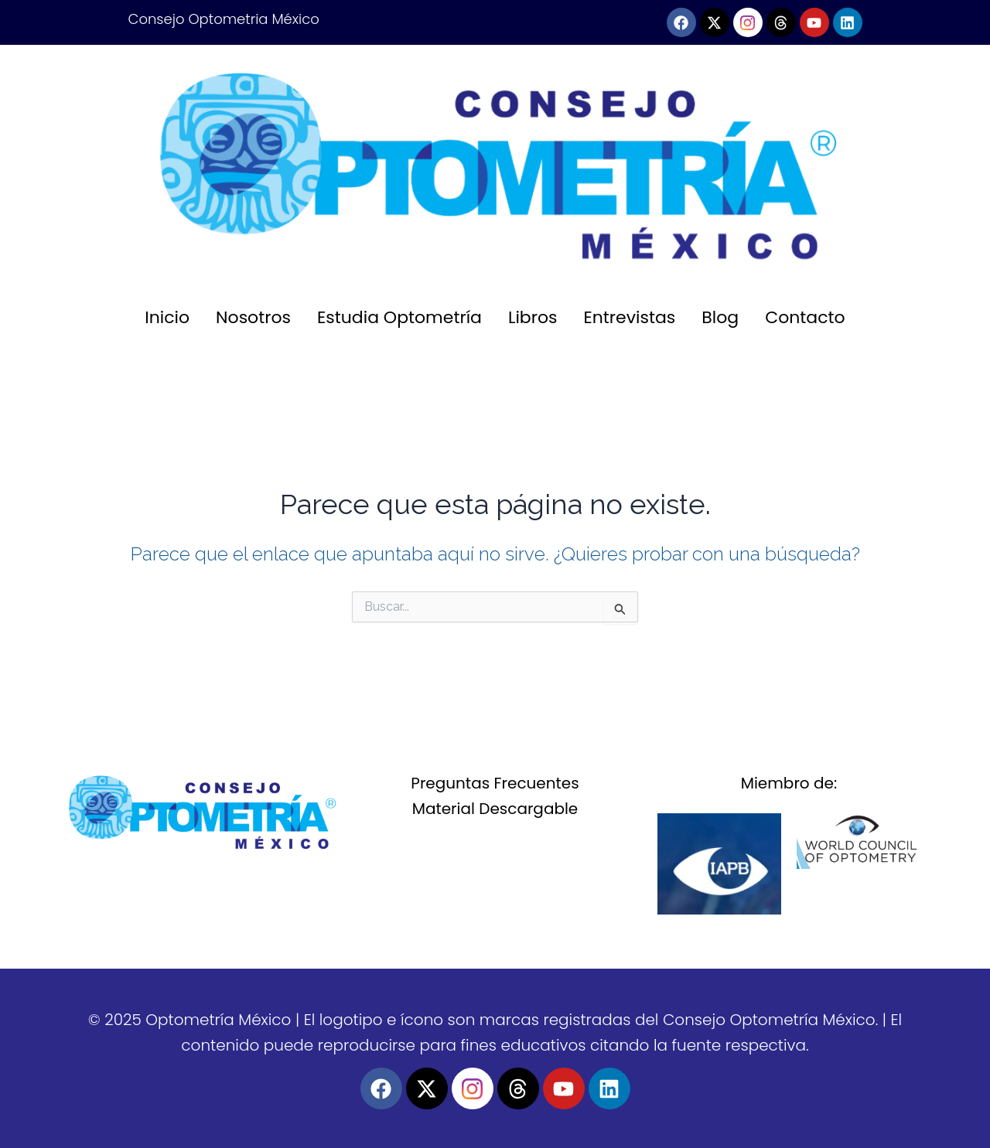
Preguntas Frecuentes (495, 783)
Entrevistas (630, 317)
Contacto (805, 317)
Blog (720, 317)
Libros (533, 317)
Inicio (167, 317)
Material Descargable (495, 808)
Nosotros (253, 317)
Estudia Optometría (399, 317)
